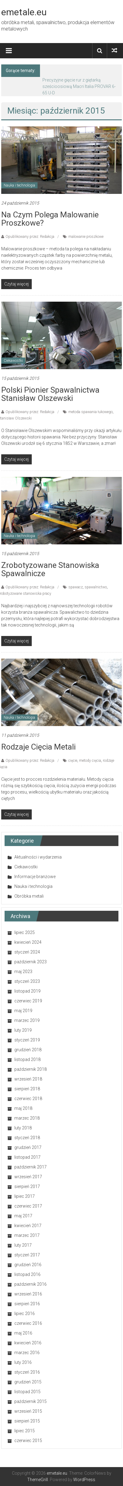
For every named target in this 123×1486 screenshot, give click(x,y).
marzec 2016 (27, 1352)
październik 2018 (30, 1069)
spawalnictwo (96, 587)
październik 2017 (30, 1166)
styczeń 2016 (27, 1372)
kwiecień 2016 (28, 1342)
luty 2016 (23, 1362)
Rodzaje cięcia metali (38, 746)
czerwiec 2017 (28, 1206)
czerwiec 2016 (28, 1323)
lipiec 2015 (24, 1430)
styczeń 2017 (27, 1254)
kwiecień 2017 (28, 1225)
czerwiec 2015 (28, 1440)
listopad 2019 (27, 991)
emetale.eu (24, 12)
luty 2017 (23, 1245)
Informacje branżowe (35, 876)
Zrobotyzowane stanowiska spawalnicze (50, 569)
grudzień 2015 (28, 1381)
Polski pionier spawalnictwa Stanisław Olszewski (50, 394)
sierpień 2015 (27, 1421)
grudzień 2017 (28, 1147)
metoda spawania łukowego (90, 412)
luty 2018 (23, 1127)
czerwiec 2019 (28, 1000)
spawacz (75, 587)
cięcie (72, 760)
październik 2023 (30, 961)
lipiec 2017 (24, 1196)
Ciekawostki (13, 360)
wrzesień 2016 (28, 1294)
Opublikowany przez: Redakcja (29, 236)
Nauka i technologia (19, 185)
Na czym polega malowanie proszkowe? (50, 218)
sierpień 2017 (27, 1186)
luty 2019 (23, 1030)
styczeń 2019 (27, 1039)
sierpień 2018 (27, 1088)
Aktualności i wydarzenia (38, 857)
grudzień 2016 (28, 1264)
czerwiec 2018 (28, 1098)
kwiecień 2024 (28, 942)
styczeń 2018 (27, 1137)
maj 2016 (23, 1333)
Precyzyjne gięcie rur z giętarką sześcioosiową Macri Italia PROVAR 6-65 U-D (79, 86)
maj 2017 (23, 1215)
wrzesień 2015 (28, 1411)
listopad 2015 (27, 1391)
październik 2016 (30, 1284)
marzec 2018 (27, 1118)
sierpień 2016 (27, 1303)
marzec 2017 (27, 1235)
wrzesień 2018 (28, 1079)
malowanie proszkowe (85, 236)
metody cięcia (90, 760)
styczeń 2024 (27, 952)
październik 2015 (30, 1401)
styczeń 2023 (27, 981)
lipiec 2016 (24, 1313)
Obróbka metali (29, 896)
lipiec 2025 (24, 932)
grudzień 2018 (28, 1049)
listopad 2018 (27, 1059)
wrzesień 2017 (28, 1176)
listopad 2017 (27, 1157)
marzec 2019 (27, 1020)
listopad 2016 (27, 1274)
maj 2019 (23, 1010)
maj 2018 (23, 1108)
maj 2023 (23, 971)
